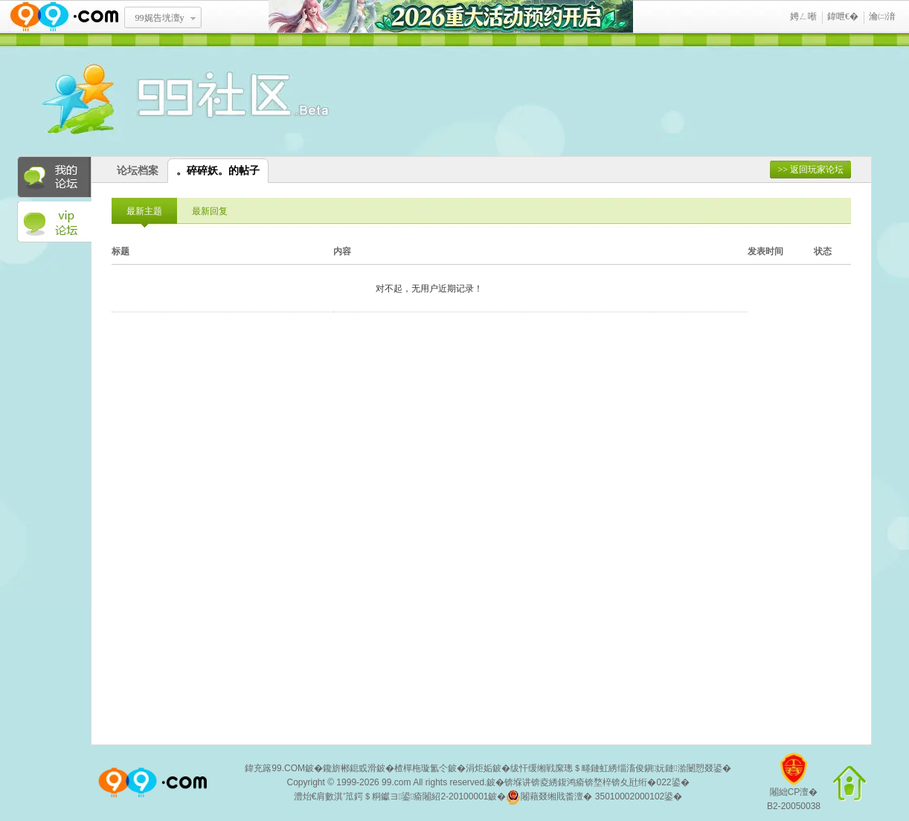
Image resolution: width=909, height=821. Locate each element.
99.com (396, 782)
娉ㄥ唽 (803, 16)
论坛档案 (137, 170)
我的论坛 (54, 177)
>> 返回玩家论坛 (810, 169)
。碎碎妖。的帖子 (218, 170)
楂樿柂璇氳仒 (421, 768)
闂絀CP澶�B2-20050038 (793, 787)
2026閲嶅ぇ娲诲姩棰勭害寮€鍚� (451, 16)
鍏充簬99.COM (275, 768)
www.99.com (64, 16)
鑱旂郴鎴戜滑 (349, 768)
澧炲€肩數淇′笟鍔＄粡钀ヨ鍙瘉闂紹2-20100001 (391, 796)
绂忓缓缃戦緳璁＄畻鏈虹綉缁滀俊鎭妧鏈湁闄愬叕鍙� (620, 768)
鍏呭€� (842, 16)
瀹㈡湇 (882, 16)
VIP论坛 (54, 222)
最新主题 (144, 211)
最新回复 (210, 211)
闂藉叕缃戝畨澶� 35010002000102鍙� (594, 797)
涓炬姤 (479, 768)
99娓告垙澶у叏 (159, 23)
